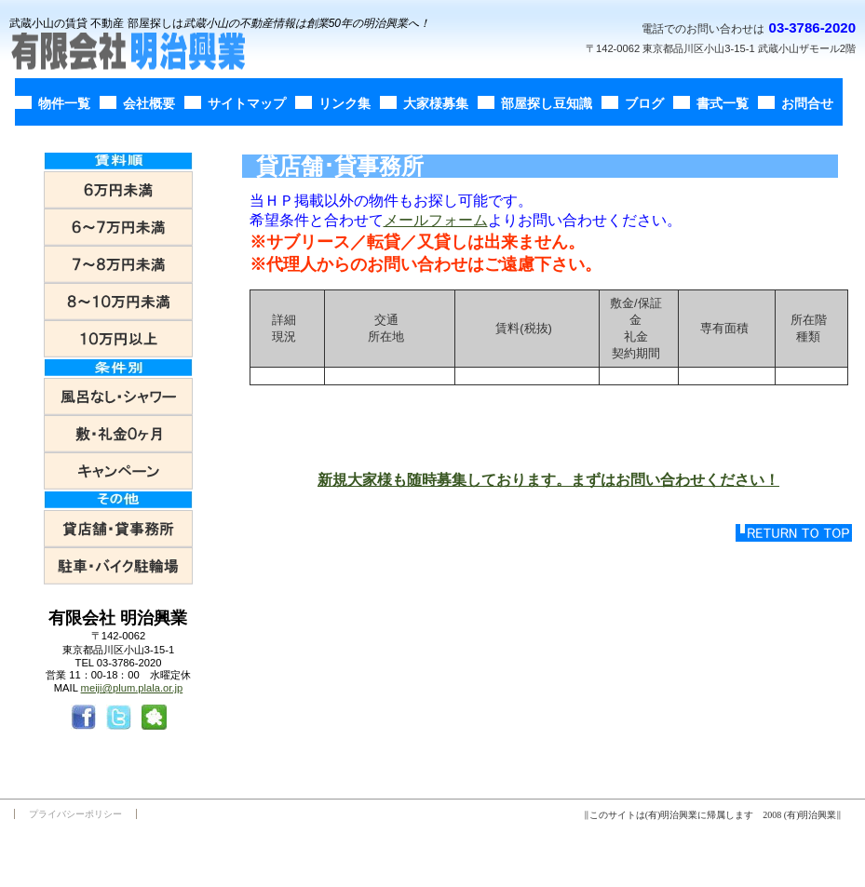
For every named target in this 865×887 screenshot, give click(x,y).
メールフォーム (436, 220)
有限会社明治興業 (144, 51)
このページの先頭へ (794, 533)
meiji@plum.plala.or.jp (132, 687)
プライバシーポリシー (75, 814)
